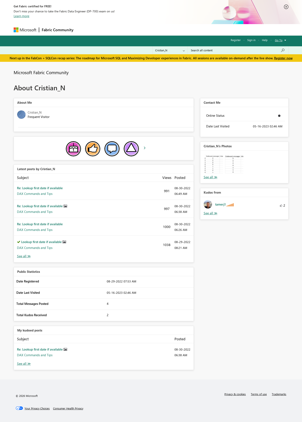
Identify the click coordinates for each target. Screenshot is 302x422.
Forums (82, 29)
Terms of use (259, 394)
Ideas (118, 29)
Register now (283, 58)
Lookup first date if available (41, 242)
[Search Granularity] (170, 50)
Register (236, 40)
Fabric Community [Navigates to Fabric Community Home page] (57, 29)
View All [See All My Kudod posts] (24, 363)
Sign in (251, 40)
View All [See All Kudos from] (210, 213)
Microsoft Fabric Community (41, 72)
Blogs (156, 29)
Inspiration (101, 29)
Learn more (21, 16)
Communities (137, 29)
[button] (214, 164)
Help (265, 40)
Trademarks (279, 394)
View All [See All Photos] (210, 177)
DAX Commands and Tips (34, 194)
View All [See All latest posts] (24, 256)
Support (190, 29)
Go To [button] (278, 40)
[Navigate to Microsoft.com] (25, 29)
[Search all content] (238, 50)
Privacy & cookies (235, 394)
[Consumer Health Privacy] (68, 408)
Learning (172, 29)
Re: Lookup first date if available (40, 188)
